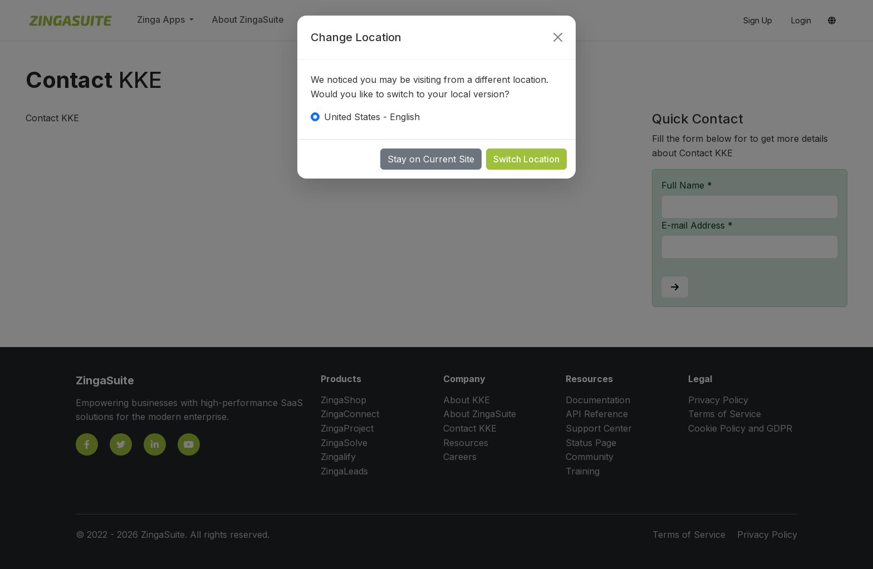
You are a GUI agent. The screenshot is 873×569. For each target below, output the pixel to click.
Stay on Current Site (431, 159)
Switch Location (526, 159)
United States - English (372, 116)
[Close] (558, 37)
